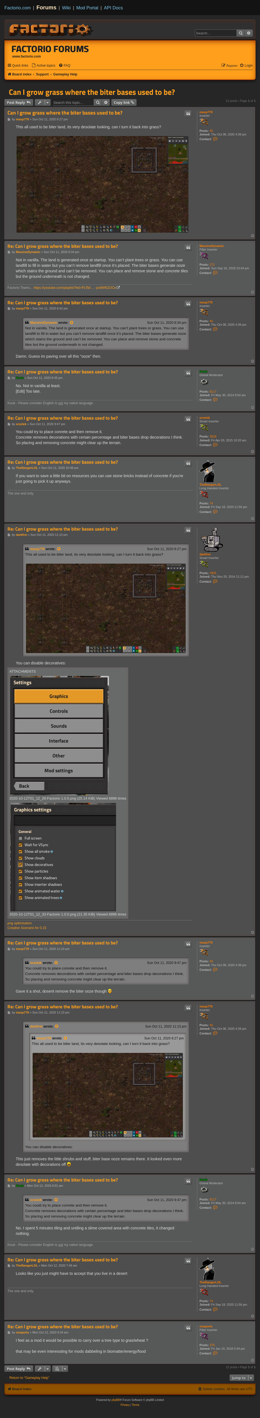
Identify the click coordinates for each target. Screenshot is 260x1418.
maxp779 (205, 112)
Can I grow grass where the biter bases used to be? (92, 92)
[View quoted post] (71, 322)
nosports (205, 1326)
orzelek (204, 417)
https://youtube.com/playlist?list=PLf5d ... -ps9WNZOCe (75, 288)
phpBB (116, 1399)
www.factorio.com (26, 56)
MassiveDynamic (211, 246)
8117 (213, 391)
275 (212, 1345)
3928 (213, 436)
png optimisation (19, 923)
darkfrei (205, 554)
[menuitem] (43, 65)
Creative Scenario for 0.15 (26, 928)
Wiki (66, 7)
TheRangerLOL (210, 484)
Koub (203, 371)
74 (211, 503)
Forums (46, 7)
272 (212, 264)
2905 (213, 573)
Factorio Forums (50, 49)
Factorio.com (17, 7)
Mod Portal (87, 7)
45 (211, 130)
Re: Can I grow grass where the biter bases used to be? (62, 246)
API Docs (113, 7)
